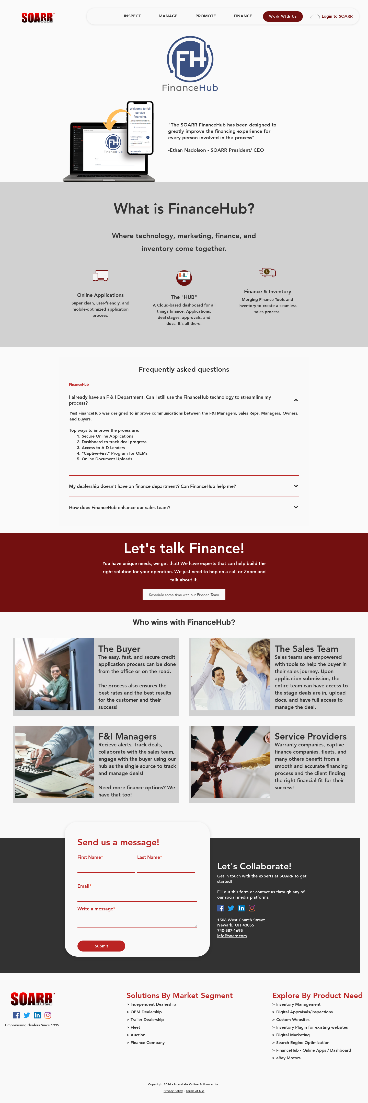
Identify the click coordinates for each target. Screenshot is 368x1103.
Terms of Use (195, 1091)
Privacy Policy (173, 1091)
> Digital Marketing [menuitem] (291, 1034)
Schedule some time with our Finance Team (184, 594)
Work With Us (283, 16)
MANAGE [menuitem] (168, 16)
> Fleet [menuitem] (133, 1027)
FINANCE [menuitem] (243, 16)
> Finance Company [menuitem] (145, 1042)
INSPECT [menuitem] (132, 16)
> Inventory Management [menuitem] (296, 1004)
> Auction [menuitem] (135, 1034)
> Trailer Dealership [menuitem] (145, 1019)
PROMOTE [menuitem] (205, 16)
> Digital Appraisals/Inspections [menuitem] (302, 1012)
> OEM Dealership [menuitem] (144, 1012)
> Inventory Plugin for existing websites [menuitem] (310, 1027)
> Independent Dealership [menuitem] (151, 1004)
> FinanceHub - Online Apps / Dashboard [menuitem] (311, 1050)
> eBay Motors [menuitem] (286, 1057)
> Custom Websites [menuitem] (290, 1019)
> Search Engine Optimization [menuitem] (300, 1042)
